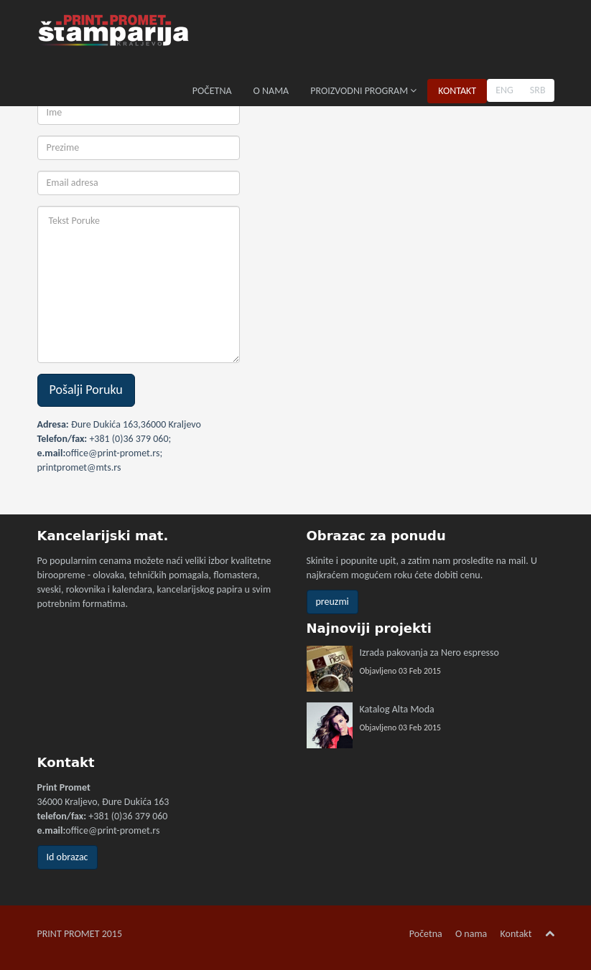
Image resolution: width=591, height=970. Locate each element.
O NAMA (271, 91)
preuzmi (332, 601)
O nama (471, 934)
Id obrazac (67, 857)
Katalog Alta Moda (397, 709)
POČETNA (212, 91)
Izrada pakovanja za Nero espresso (429, 652)
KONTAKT (457, 91)
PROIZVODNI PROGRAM (363, 91)
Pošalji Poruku (86, 389)
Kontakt (515, 934)
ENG (504, 90)
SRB (538, 90)
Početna (425, 934)
